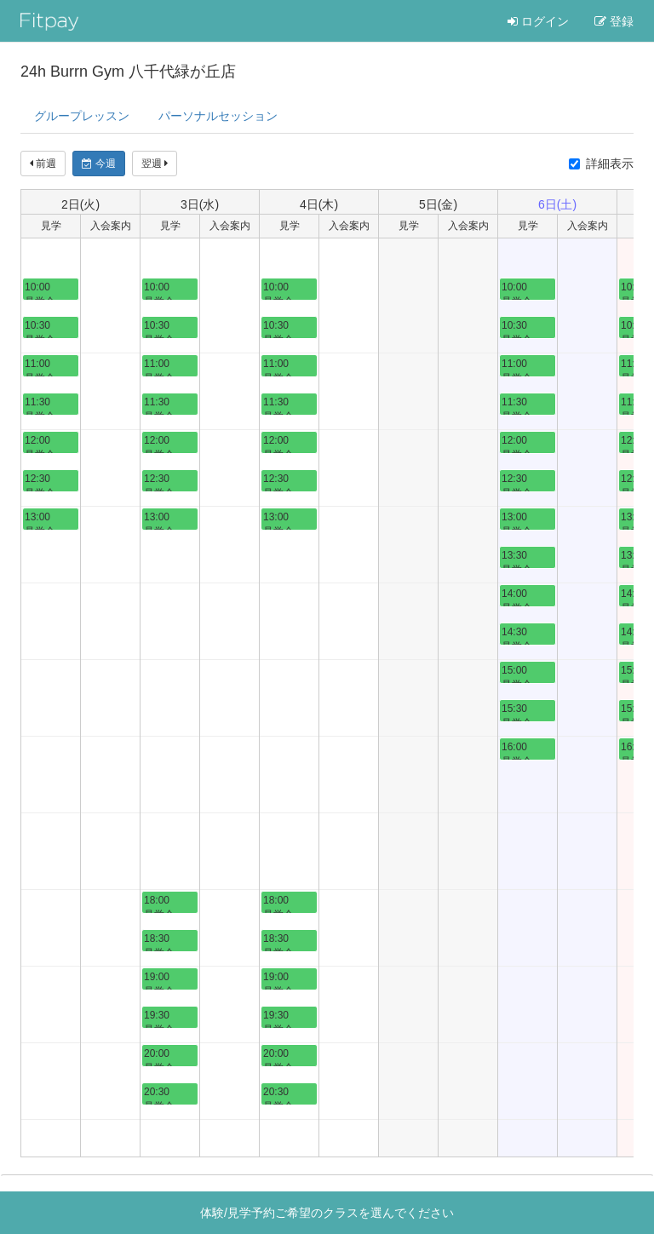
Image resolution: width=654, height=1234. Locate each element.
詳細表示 (601, 163)
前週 (43, 163)
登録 (614, 21)
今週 (98, 163)
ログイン (538, 21)
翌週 (154, 163)
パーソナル (218, 116)
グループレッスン (81, 116)
